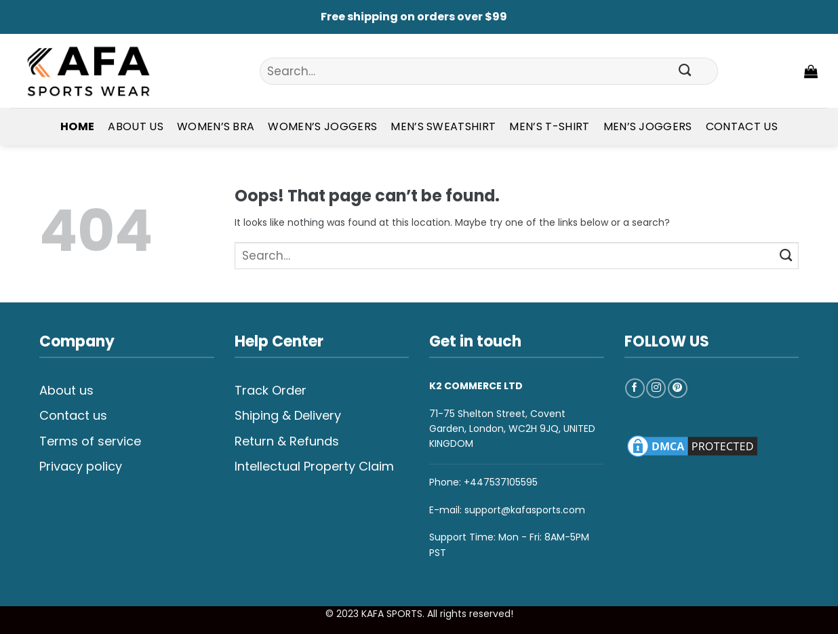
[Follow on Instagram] (656, 388)
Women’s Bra (216, 126)
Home (77, 126)
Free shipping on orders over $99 (414, 16)
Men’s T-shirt (549, 126)
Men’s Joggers (647, 126)
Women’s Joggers (322, 126)
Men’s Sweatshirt (443, 126)
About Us (135, 126)
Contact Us (742, 126)
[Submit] (685, 71)
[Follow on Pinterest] (677, 388)
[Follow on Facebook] (635, 388)
